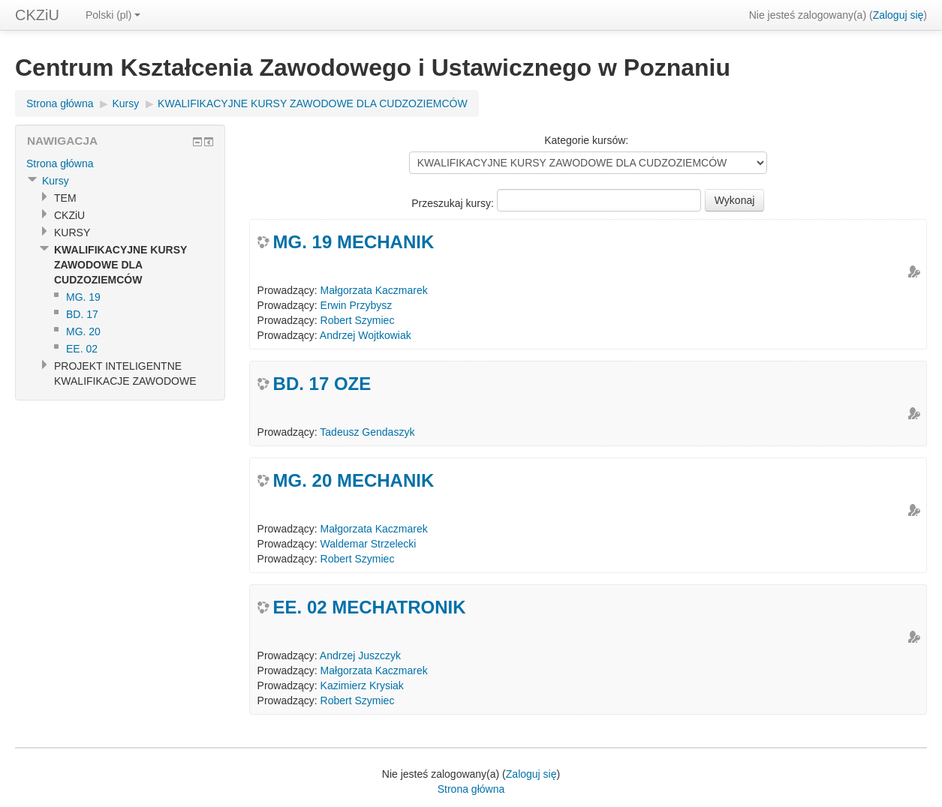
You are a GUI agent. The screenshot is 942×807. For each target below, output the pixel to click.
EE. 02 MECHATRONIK (369, 607)
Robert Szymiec (358, 320)
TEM (65, 198)
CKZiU (37, 15)
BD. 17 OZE (322, 384)
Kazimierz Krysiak (362, 686)
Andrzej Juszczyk (360, 656)
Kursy (125, 104)
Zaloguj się (898, 15)
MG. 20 (83, 332)
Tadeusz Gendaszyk (367, 432)
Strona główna (60, 104)
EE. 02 (82, 349)
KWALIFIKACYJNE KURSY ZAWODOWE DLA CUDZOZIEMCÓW (313, 104)
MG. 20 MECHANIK (354, 480)
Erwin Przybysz (357, 305)
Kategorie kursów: (586, 140)
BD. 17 (82, 314)
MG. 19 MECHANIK (354, 242)
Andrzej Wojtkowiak (365, 335)
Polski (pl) (113, 15)
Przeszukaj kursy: (454, 203)
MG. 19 (83, 297)
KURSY (72, 232)
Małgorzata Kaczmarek (374, 290)
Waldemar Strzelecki (369, 544)
